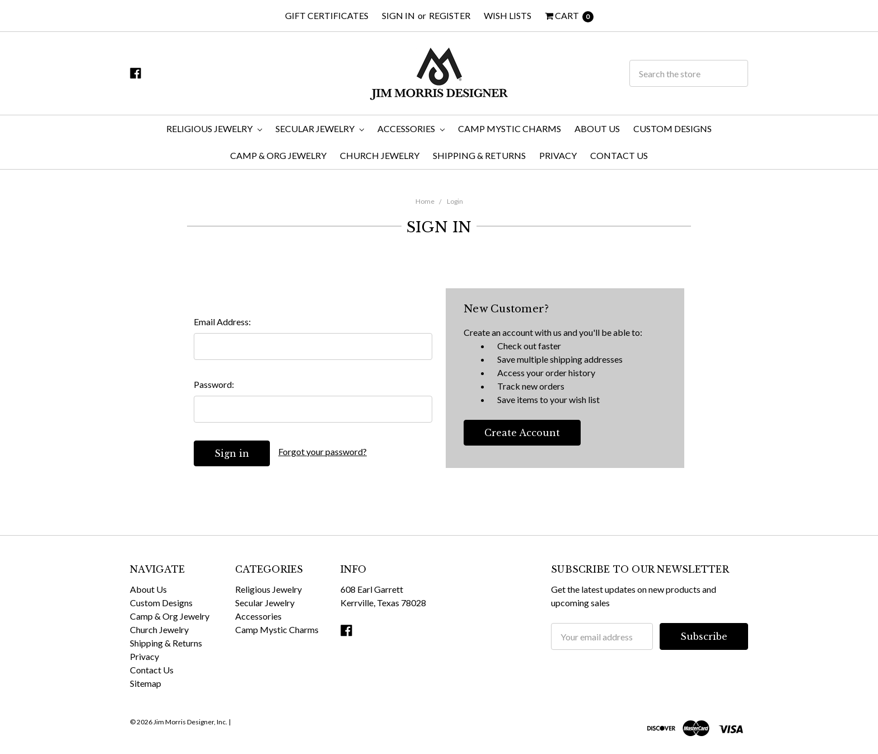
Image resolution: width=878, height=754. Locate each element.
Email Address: (222, 321)
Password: (214, 384)
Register (449, 15)
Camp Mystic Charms (509, 128)
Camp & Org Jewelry (278, 155)
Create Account (522, 432)
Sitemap (145, 683)
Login (455, 201)
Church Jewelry (379, 155)
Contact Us (619, 155)
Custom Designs (672, 128)
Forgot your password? (322, 451)
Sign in (398, 15)
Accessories (411, 128)
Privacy (558, 155)
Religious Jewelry (214, 128)
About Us (597, 128)
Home (425, 201)
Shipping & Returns (479, 155)
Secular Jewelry (319, 128)
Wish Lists (507, 15)
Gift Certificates (326, 15)
